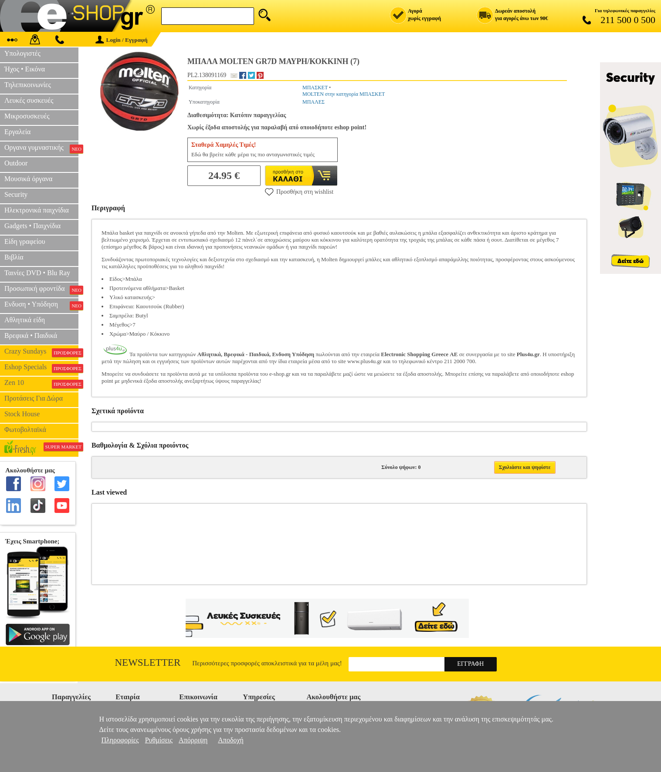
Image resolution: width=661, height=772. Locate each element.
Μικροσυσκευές (27, 116)
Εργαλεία (17, 131)
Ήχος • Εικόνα (24, 69)
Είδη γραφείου (24, 241)
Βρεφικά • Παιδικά (30, 335)
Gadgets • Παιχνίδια (32, 225)
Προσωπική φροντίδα (41, 289)
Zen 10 (41, 383)
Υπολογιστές (22, 53)
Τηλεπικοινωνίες (27, 84)
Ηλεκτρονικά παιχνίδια (36, 210)
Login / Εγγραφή (121, 40)
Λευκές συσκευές (28, 100)
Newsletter (148, 662)
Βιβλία (14, 257)
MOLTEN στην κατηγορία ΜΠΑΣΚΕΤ (343, 94)
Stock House (22, 414)
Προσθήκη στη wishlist (299, 192)
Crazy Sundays (41, 352)
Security (15, 194)
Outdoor (15, 163)
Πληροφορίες (120, 740)
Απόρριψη (193, 740)
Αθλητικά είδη (24, 320)
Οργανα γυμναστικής (41, 148)
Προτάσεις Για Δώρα (33, 398)
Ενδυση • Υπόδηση (41, 305)
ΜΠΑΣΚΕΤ (315, 87)
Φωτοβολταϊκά (25, 429)
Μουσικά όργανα (28, 178)
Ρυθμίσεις (159, 740)
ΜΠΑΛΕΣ (313, 102)
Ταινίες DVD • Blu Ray (37, 272)
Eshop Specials (41, 368)
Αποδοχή (231, 740)
